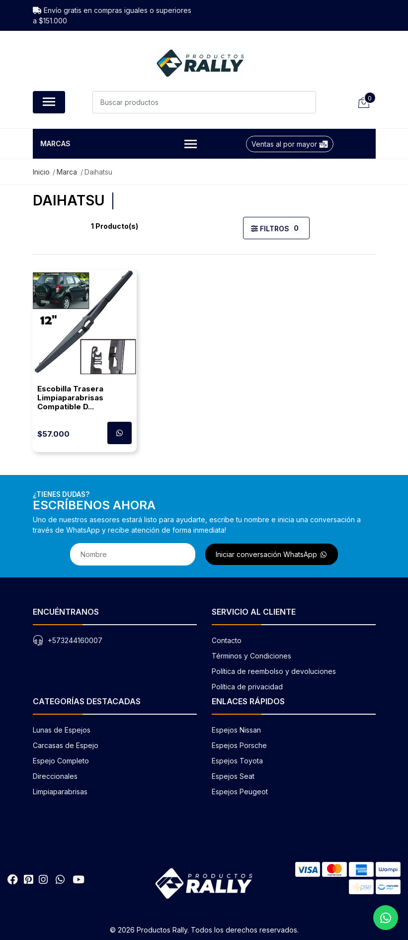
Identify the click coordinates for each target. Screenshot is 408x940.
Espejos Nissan (236, 730)
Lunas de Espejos (61, 730)
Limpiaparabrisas (60, 791)
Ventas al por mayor (289, 144)
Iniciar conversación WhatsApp (272, 554)
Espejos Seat (233, 776)
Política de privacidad (247, 686)
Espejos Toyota (237, 760)
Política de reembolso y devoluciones (274, 671)
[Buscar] (305, 102)
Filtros (276, 228)
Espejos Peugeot (240, 791)
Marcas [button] (118, 144)
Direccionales (55, 776)
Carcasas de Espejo (65, 745)
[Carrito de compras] (363, 102)
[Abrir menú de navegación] (49, 102)
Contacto (227, 640)
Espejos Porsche (239, 745)
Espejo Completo (61, 760)
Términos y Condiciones (251, 656)
